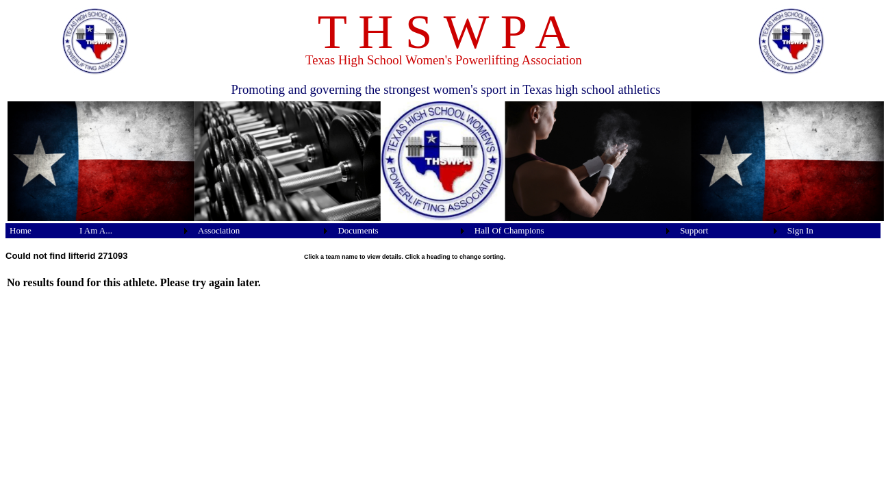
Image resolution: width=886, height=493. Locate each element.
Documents (358, 230)
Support (694, 230)
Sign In (800, 230)
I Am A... (95, 230)
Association (219, 230)
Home (20, 230)
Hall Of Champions (509, 230)
